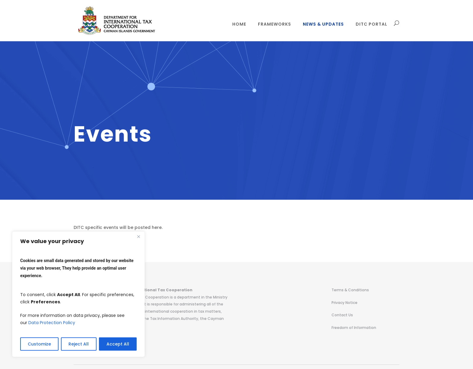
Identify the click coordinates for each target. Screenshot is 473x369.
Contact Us (342, 314)
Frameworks (274, 24)
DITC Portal (371, 24)
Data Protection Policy (51, 323)
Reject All (78, 344)
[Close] (138, 236)
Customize (39, 344)
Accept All (117, 344)
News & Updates (323, 24)
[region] (78, 294)
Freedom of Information (354, 327)
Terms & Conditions (350, 289)
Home (239, 24)
